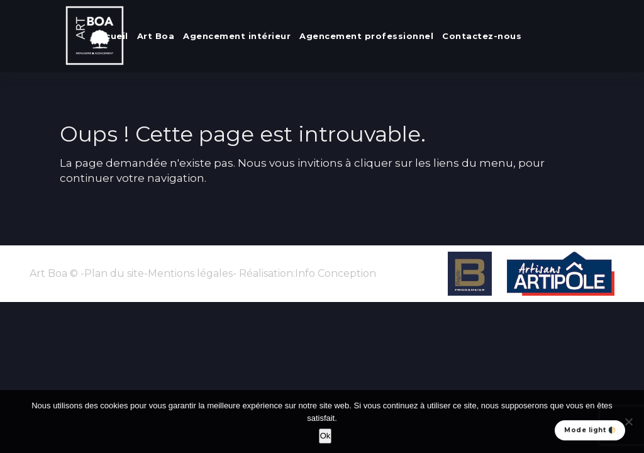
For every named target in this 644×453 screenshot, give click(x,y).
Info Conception (335, 273)
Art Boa (156, 36)
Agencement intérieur (237, 36)
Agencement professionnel (366, 36)
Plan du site (114, 273)
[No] (628, 421)
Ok (325, 435)
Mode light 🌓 (590, 430)
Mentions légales (190, 273)
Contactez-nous (481, 36)
